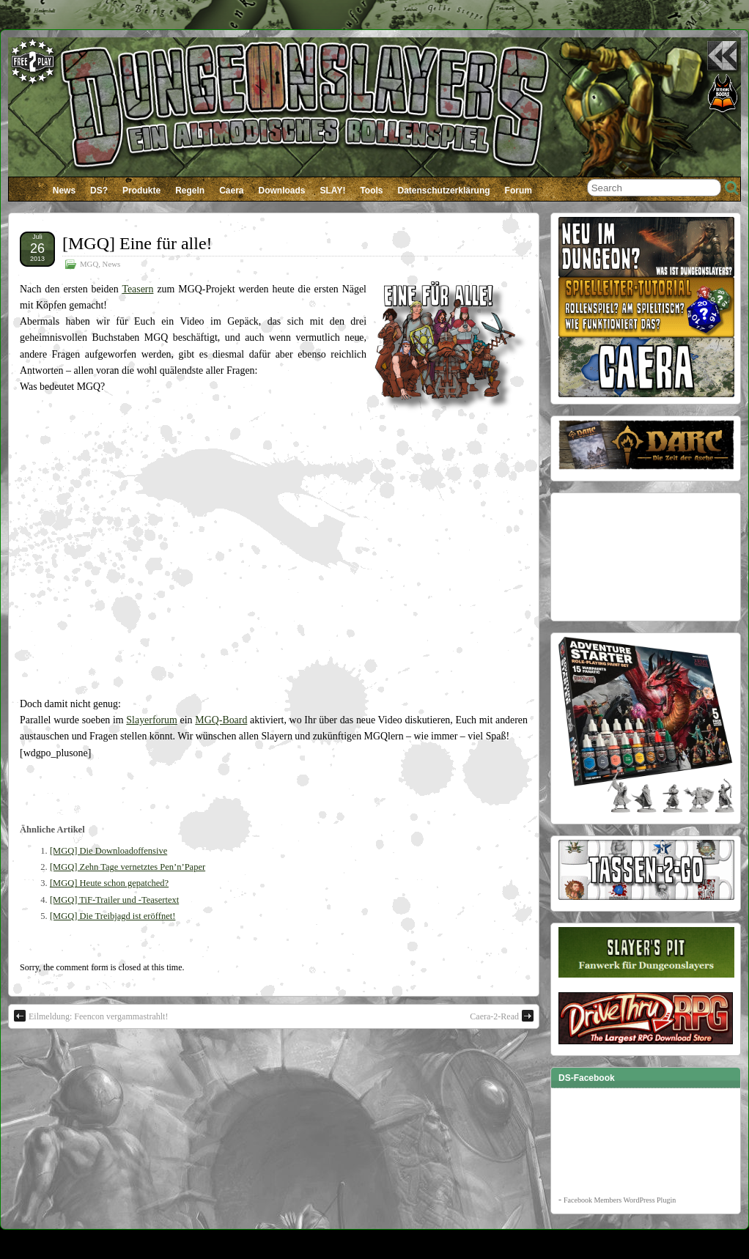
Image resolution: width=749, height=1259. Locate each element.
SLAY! (333, 190)
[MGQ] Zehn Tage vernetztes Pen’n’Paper (127, 867)
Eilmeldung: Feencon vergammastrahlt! (91, 1016)
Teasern (137, 289)
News (64, 190)
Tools (371, 190)
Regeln (189, 190)
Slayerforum (151, 720)
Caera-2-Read (502, 1016)
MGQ (89, 263)
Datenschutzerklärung (444, 190)
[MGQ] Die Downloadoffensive (108, 851)
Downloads (282, 190)
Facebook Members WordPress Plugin (620, 1200)
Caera (231, 190)
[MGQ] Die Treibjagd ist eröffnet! (113, 916)
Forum (518, 190)
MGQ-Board (221, 720)
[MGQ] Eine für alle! (137, 243)
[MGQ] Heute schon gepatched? (109, 883)
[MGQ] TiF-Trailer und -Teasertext (114, 900)
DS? (99, 190)
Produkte (141, 190)
